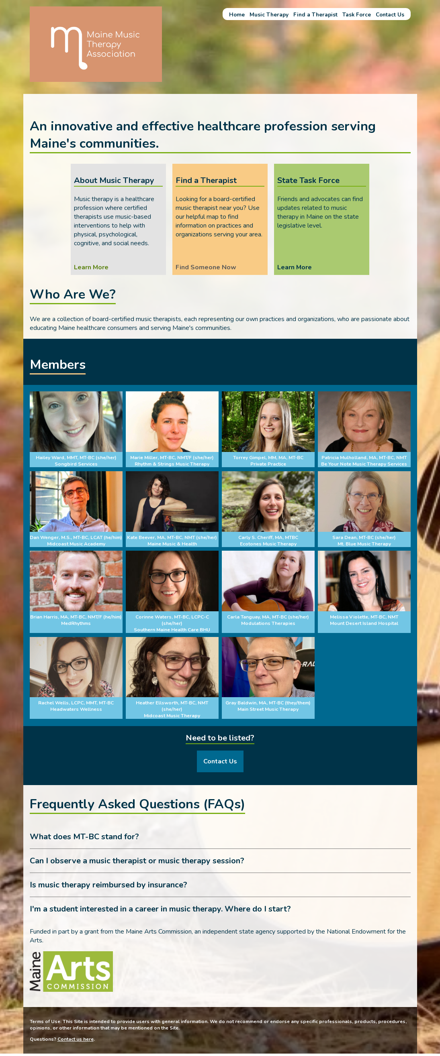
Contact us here (75, 1039)
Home (237, 14)
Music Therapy (269, 14)
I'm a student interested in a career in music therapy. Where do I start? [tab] (160, 908)
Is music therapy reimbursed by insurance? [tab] (108, 884)
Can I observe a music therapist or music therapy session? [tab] (137, 860)
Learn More (91, 267)
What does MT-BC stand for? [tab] (84, 836)
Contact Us (390, 14)
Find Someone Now (206, 267)
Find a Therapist (315, 14)
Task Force (356, 14)
